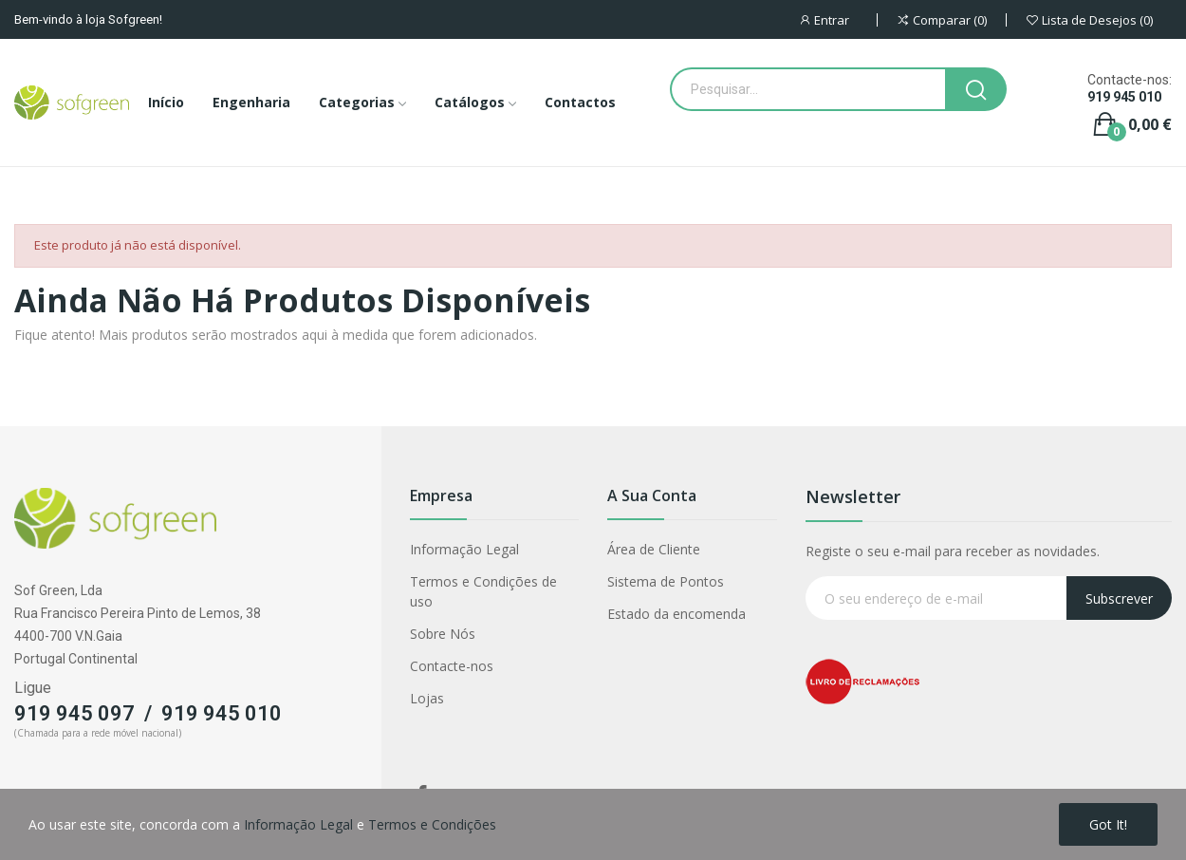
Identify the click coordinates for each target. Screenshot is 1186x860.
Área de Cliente (653, 549)
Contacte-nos (451, 666)
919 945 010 (1124, 96)
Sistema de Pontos (665, 581)
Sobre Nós (442, 634)
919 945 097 (74, 713)
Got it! (1108, 824)
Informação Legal (464, 549)
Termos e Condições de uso (483, 591)
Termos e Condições (432, 824)
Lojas (427, 698)
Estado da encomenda (676, 614)
